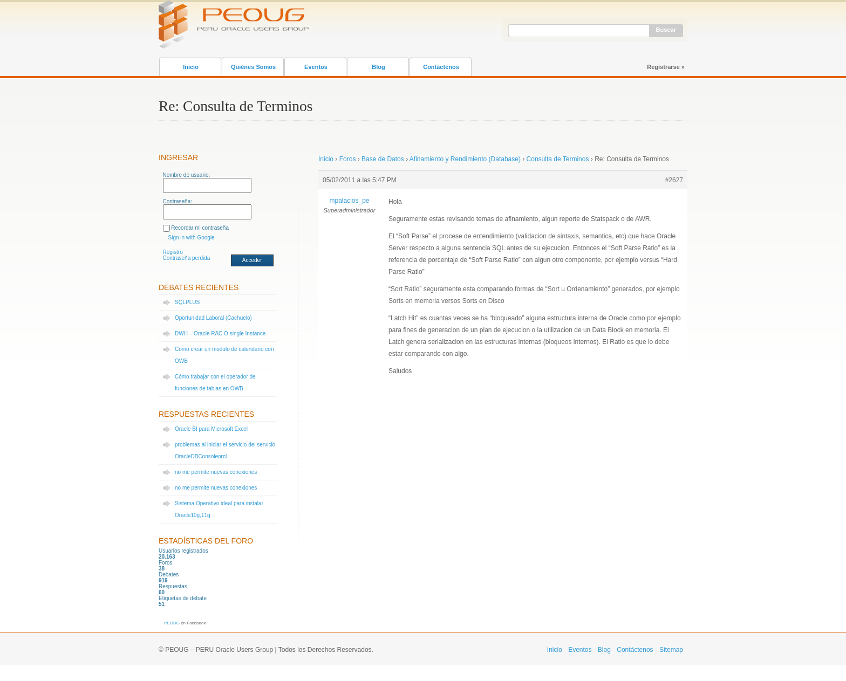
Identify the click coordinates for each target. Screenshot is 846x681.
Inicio (191, 67)
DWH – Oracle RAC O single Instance (220, 333)
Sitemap (671, 650)
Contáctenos (441, 67)
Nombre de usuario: (186, 175)
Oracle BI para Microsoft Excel (211, 429)
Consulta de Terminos (558, 159)
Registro (173, 252)
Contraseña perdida (186, 258)
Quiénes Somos (253, 67)
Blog (378, 67)
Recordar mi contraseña (200, 228)
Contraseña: (177, 201)
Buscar (666, 29)
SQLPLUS (187, 302)
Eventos (316, 67)
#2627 (674, 180)
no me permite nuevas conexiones (216, 472)
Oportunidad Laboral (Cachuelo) (213, 318)
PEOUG (172, 623)
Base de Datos (382, 159)
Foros (347, 159)
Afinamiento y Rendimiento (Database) (465, 159)
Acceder (252, 260)
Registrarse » (666, 67)
